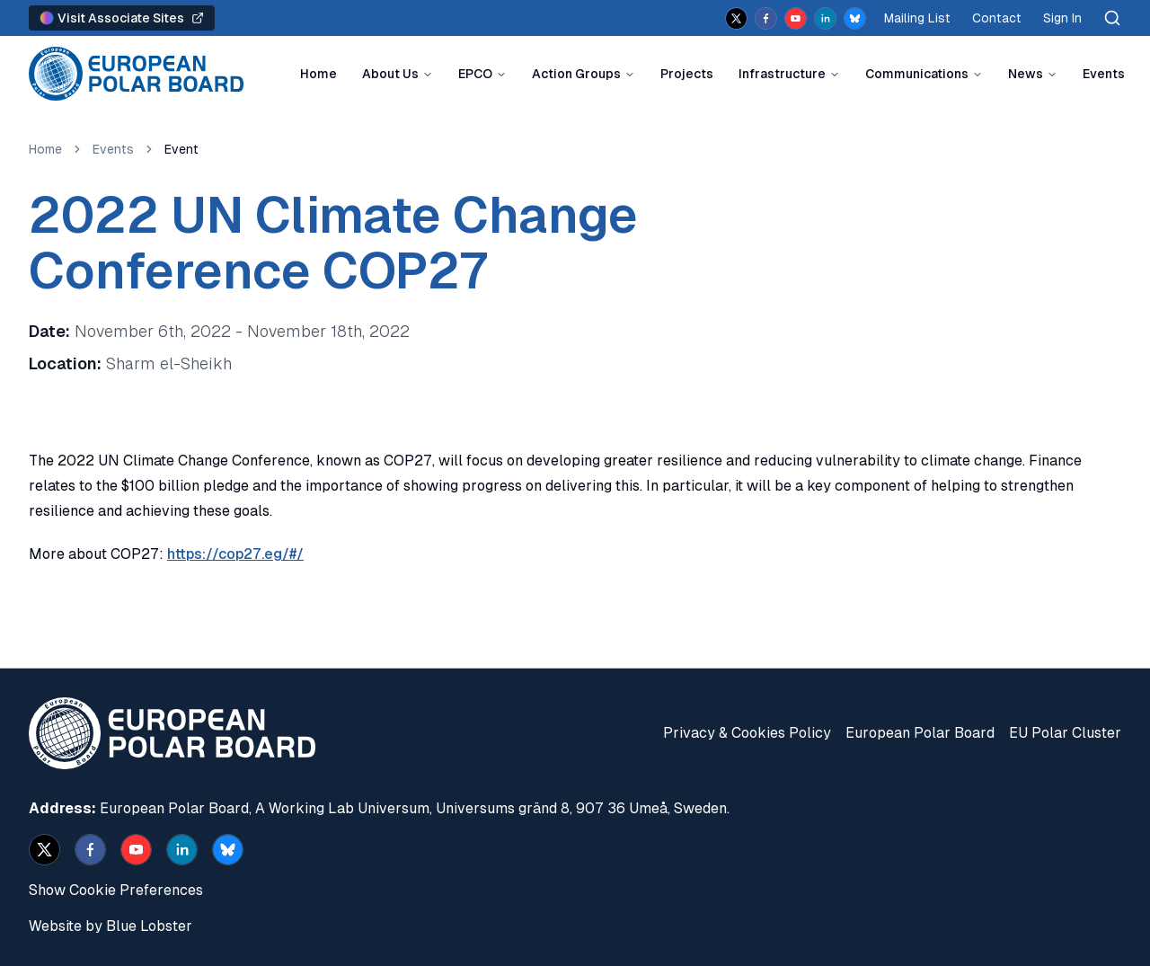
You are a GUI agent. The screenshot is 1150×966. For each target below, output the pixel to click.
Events (1104, 73)
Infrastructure (782, 73)
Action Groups (576, 73)
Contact (997, 18)
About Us (390, 73)
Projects (686, 73)
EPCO (475, 73)
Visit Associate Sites (122, 18)
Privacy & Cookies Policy (747, 732)
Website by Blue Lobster (110, 926)
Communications (917, 73)
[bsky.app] (855, 18)
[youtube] (795, 18)
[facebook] (766, 18)
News (1025, 73)
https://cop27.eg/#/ (235, 554)
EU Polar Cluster (1065, 732)
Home (318, 73)
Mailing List (917, 18)
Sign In (1062, 18)
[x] (736, 18)
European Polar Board (920, 732)
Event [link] (181, 149)
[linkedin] (825, 18)
